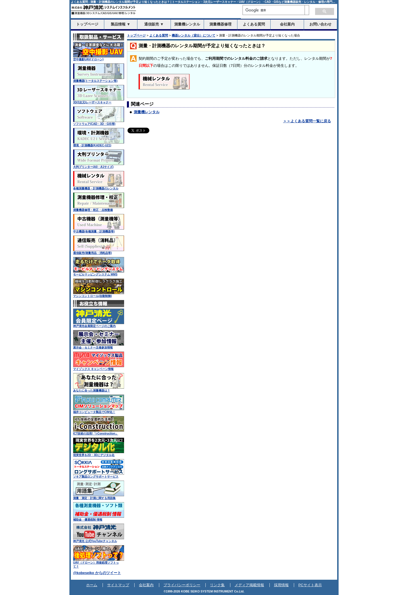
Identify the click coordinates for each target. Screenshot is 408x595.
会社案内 (146, 585)
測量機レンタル (147, 112)
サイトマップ (118, 585)
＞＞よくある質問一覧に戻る (307, 121)
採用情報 (281, 585)
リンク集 (217, 585)
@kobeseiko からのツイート (97, 573)
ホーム (91, 585)
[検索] (273, 10)
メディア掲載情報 (249, 585)
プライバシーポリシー (181, 585)
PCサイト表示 (310, 585)
